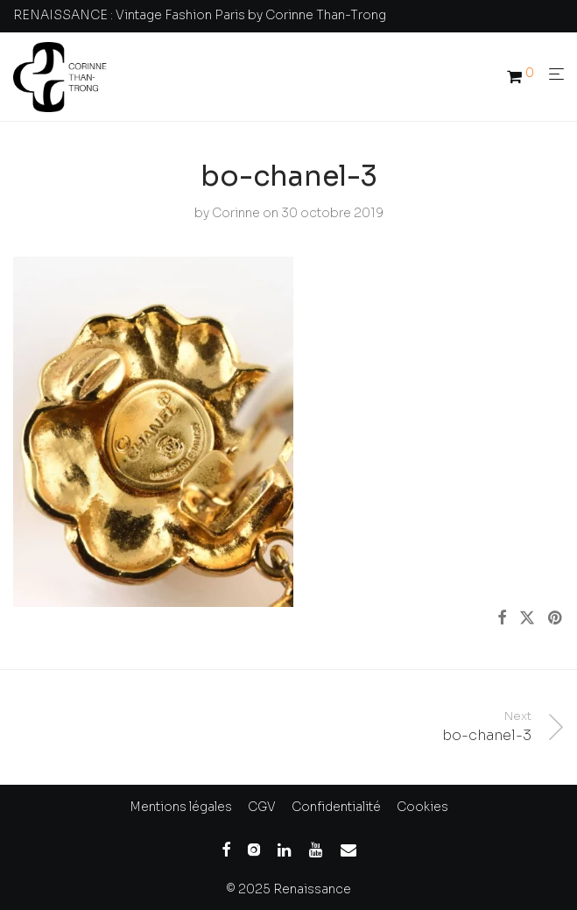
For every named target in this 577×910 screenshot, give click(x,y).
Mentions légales (181, 807)
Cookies (422, 807)
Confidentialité (336, 807)
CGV (262, 807)
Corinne (236, 213)
